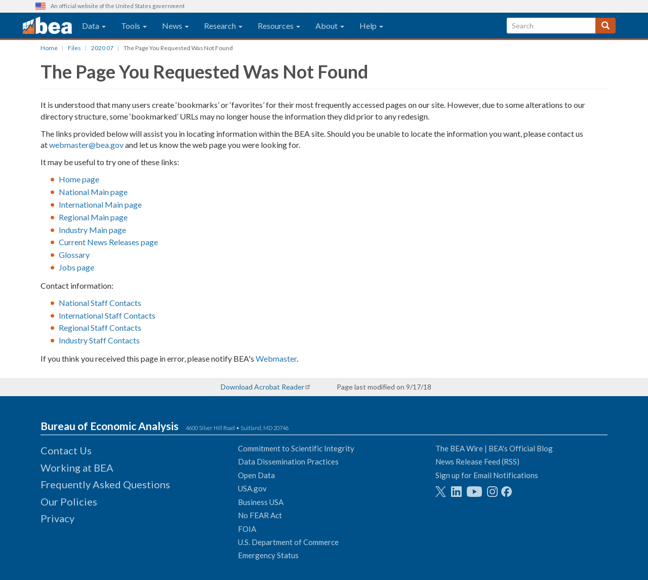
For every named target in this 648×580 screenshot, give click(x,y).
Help (371, 25)
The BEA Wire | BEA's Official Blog (494, 448)
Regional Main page (93, 217)
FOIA (247, 528)
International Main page (100, 204)
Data (94, 25)
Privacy (57, 518)
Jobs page (76, 267)
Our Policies (68, 501)
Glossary (74, 254)
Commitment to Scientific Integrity (296, 448)
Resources (279, 25)
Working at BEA (76, 467)
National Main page (93, 192)
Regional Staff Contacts (100, 327)
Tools (134, 25)
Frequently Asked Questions (105, 484)
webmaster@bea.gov (86, 144)
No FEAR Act (260, 515)
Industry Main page (92, 230)
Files (74, 48)
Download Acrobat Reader (262, 386)
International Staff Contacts (107, 315)
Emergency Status (268, 555)
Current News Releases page (108, 242)
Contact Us (66, 450)
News (175, 25)
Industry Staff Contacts (99, 340)
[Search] (605, 25)
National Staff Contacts (100, 302)
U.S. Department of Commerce (288, 542)
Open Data (256, 475)
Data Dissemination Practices (288, 461)
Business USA (261, 502)
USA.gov (252, 488)
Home (49, 48)
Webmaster (276, 358)
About (329, 25)
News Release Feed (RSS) (477, 461)
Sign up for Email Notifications (486, 475)
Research (223, 25)
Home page (79, 179)
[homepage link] (47, 25)
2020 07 (102, 48)
